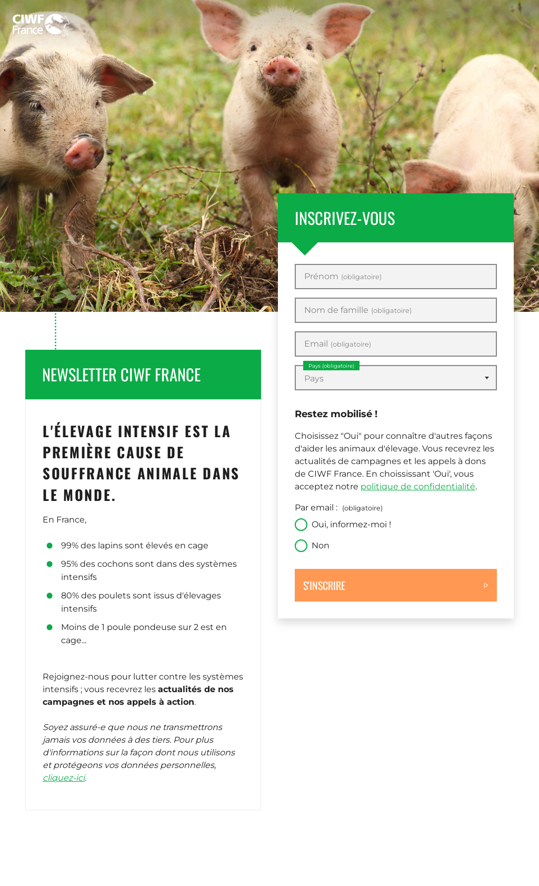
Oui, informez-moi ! (351, 524)
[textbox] (396, 378)
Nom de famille (358, 310)
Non (321, 545)
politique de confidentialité (418, 486)
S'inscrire (324, 585)
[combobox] (396, 377)
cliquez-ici (64, 778)
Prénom (343, 276)
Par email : (339, 508)
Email (337, 344)
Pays (331, 365)
